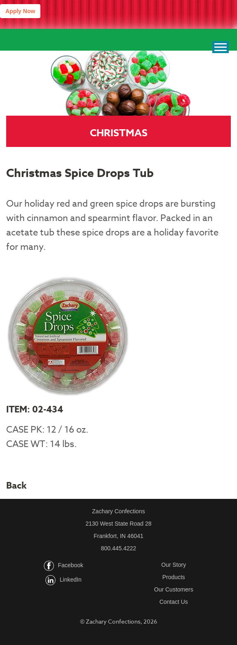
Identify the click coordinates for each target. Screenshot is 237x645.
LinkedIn (71, 580)
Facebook (70, 565)
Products (173, 577)
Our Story (173, 564)
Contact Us (174, 601)
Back (16, 485)
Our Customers (173, 589)
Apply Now (20, 11)
